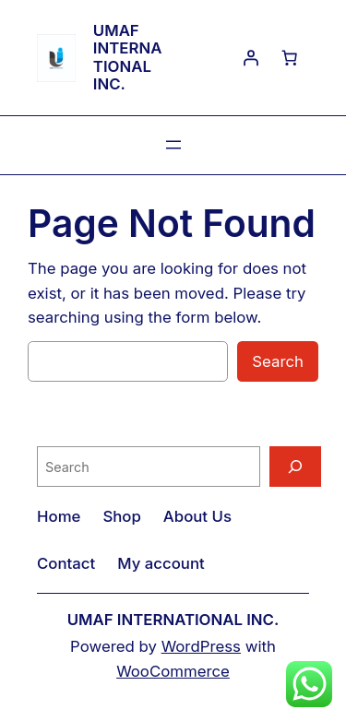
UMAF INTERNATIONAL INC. (127, 57)
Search (278, 361)
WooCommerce (173, 671)
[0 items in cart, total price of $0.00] (289, 58)
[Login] (251, 58)
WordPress (201, 646)
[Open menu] (173, 145)
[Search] (295, 466)
